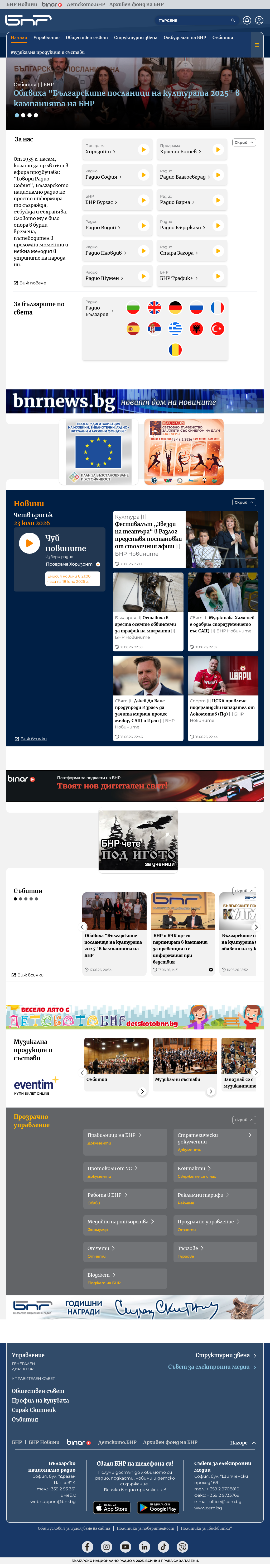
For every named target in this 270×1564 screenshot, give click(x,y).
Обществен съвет (38, 1391)
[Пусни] (144, 149)
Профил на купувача (40, 1400)
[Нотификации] (247, 20)
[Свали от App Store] (112, 1507)
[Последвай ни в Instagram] (106, 1547)
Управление (28, 1355)
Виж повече (30, 282)
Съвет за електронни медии (212, 1367)
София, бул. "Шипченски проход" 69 (221, 1479)
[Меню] (257, 45)
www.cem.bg (208, 1507)
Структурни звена (226, 1355)
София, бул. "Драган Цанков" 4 (54, 1479)
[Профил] (259, 20)
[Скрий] (244, 142)
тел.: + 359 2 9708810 (216, 1488)
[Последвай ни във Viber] (182, 1547)
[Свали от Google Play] (158, 1507)
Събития (25, 1419)
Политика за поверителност (145, 1528)
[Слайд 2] (23, 115)
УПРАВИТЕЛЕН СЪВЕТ (33, 1378)
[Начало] (28, 20)
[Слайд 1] (17, 115)
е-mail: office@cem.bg (218, 1501)
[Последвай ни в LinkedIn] (144, 1547)
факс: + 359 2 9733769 (216, 1495)
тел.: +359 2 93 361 (56, 1488)
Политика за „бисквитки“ (206, 1528)
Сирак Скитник (34, 1410)
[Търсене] (233, 20)
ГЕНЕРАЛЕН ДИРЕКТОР (23, 1366)
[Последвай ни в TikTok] (163, 1547)
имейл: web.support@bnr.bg (53, 1498)
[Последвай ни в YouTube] (125, 1547)
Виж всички (31, 738)
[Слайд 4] (36, 115)
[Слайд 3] (29, 115)
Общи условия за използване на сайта (74, 1528)
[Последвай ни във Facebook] (87, 1547)
